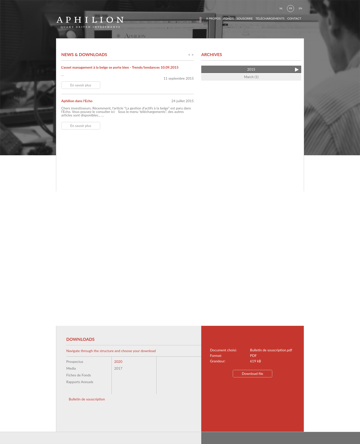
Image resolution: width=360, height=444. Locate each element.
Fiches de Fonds (78, 375)
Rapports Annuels (79, 382)
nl (281, 8)
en (300, 8)
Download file (252, 373)
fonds (229, 18)
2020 (118, 361)
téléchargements (270, 18)
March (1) (251, 77)
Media (71, 368)
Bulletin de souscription (87, 399)
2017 (118, 368)
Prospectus (74, 361)
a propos (213, 18)
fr (290, 8)
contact (294, 18)
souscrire (244, 18)
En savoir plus (80, 85)
